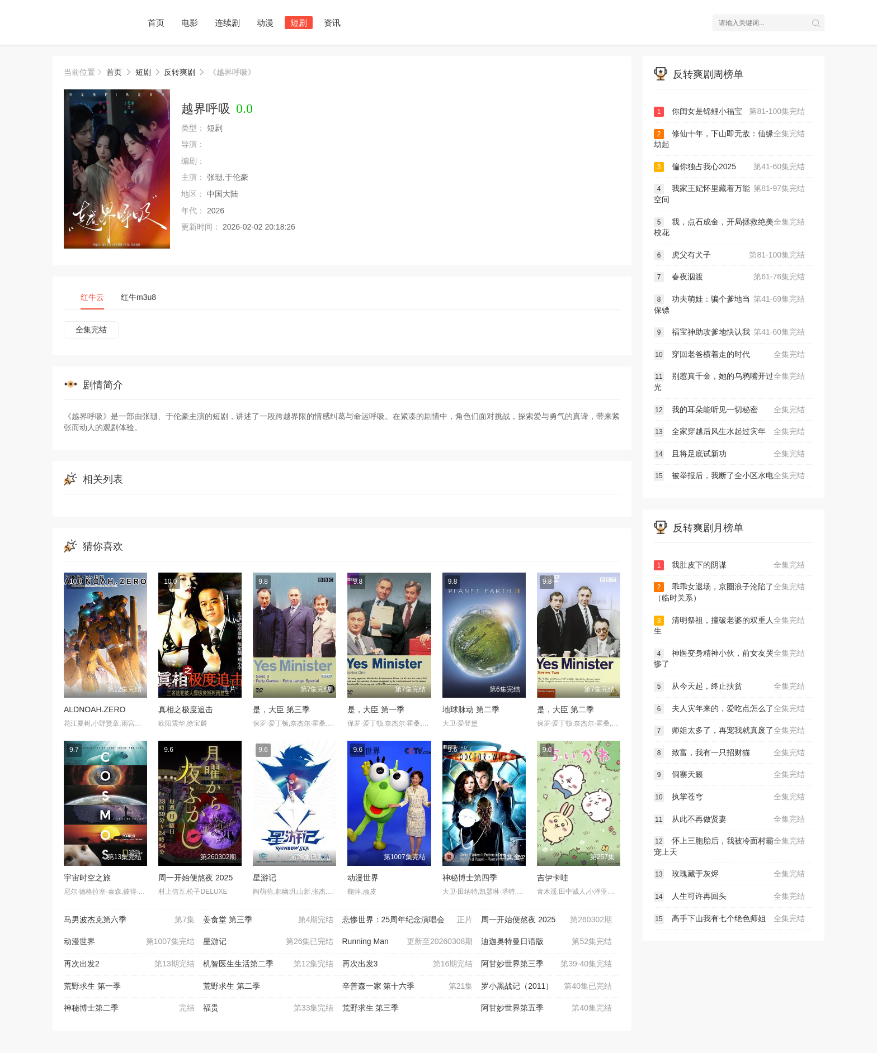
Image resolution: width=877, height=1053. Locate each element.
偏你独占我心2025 (729, 167)
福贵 (268, 1008)
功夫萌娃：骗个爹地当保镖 (729, 304)
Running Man (407, 941)
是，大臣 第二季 (565, 709)
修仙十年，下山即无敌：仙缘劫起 (729, 138)
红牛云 (92, 297)
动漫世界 (363, 877)
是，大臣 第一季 (375, 709)
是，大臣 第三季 (281, 709)
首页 (156, 22)
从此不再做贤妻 (729, 819)
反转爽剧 (179, 72)
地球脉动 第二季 (470, 709)
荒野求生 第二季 (231, 985)
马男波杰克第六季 (129, 920)
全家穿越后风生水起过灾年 (729, 431)
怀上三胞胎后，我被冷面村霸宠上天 (729, 846)
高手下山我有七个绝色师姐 (729, 919)
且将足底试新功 (729, 454)
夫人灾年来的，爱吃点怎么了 (729, 708)
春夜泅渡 (729, 277)
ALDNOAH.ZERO (94, 709)
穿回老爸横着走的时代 (729, 354)
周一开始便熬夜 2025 (195, 877)
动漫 (265, 22)
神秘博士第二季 (129, 1008)
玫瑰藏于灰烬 (729, 874)
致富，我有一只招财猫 (729, 753)
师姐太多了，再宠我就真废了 (729, 730)
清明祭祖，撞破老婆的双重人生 (729, 625)
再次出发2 (129, 964)
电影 (189, 22)
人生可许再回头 (729, 896)
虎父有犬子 (729, 255)
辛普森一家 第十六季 (407, 986)
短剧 (298, 22)
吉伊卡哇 (552, 877)
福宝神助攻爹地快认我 (729, 332)
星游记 (264, 877)
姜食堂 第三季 (268, 920)
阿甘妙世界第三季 (546, 964)
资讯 (332, 22)
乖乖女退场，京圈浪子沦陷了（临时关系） (729, 592)
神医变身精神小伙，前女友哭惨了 (729, 658)
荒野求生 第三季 (370, 1007)
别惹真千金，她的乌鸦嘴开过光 (729, 381)
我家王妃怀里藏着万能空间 (729, 193)
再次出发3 (407, 964)
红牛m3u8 (138, 297)
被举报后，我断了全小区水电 (729, 476)
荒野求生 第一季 (92, 985)
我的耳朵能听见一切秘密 (729, 410)
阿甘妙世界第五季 (546, 1008)
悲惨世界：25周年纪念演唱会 (407, 920)
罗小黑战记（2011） (546, 986)
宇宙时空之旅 (87, 877)
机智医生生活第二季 (268, 964)
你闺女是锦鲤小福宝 (729, 111)
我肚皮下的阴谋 (729, 565)
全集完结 (91, 329)
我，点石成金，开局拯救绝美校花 (729, 227)
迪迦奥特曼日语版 (546, 941)
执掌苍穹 (729, 797)
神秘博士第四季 (469, 877)
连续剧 (227, 22)
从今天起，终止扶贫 (729, 686)
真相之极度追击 (185, 709)
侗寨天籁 (729, 774)
